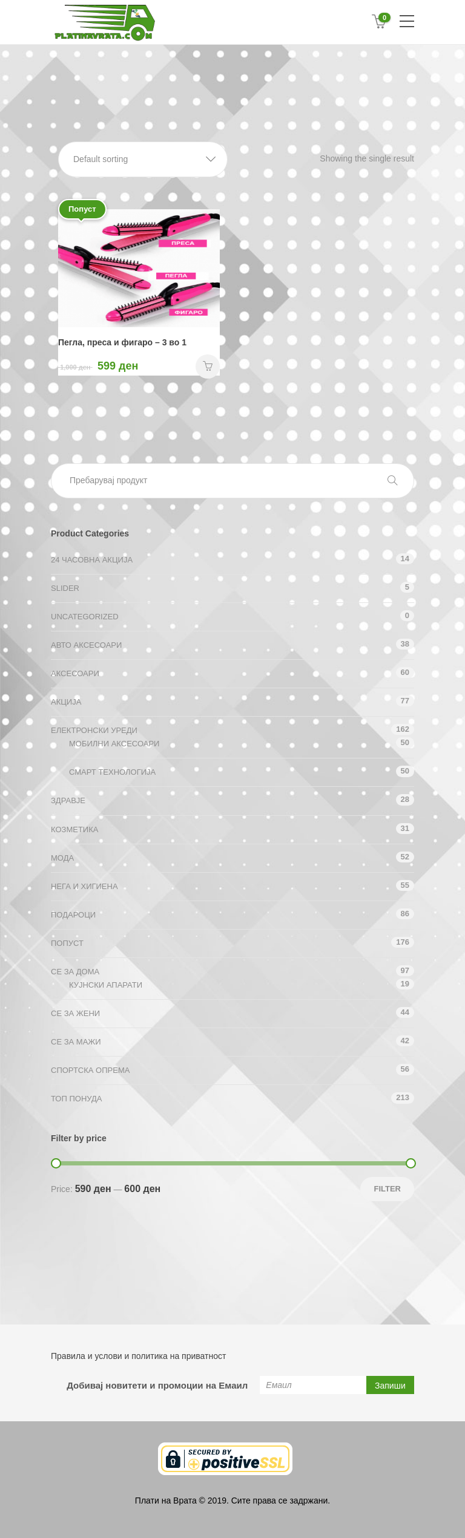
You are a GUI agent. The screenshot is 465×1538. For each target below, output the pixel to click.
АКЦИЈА (66, 701)
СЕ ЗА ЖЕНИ (75, 1013)
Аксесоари (75, 673)
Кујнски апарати (105, 984)
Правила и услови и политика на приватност (138, 1356)
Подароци (73, 914)
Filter (387, 1188)
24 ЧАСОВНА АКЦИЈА (92, 559)
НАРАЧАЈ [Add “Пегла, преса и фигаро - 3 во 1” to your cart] (208, 366)
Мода (62, 857)
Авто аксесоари (86, 645)
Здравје (68, 800)
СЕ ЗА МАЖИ (76, 1041)
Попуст (67, 943)
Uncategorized (85, 616)
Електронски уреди (94, 730)
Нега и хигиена (84, 886)
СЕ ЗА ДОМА (75, 971)
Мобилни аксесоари (114, 743)
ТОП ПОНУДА (76, 1098)
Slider (65, 588)
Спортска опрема (90, 1070)
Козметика (74, 829)
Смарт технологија (112, 772)
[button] (143, 159)
